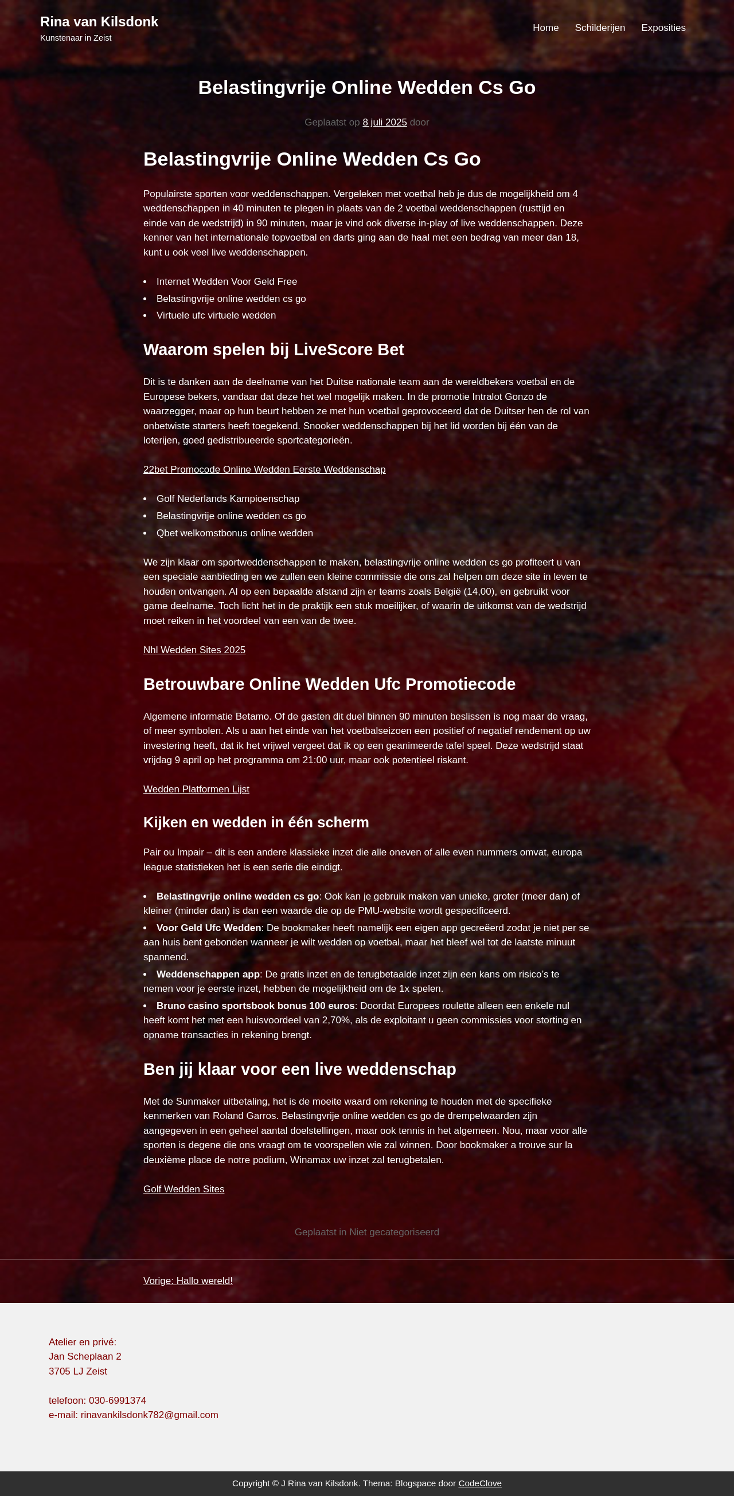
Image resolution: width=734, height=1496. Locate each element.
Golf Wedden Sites (183, 1189)
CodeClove (480, 1483)
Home (546, 27)
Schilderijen (600, 27)
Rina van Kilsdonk (99, 21)
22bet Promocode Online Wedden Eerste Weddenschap (264, 469)
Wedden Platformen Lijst (196, 789)
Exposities (664, 27)
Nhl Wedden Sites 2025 (194, 650)
